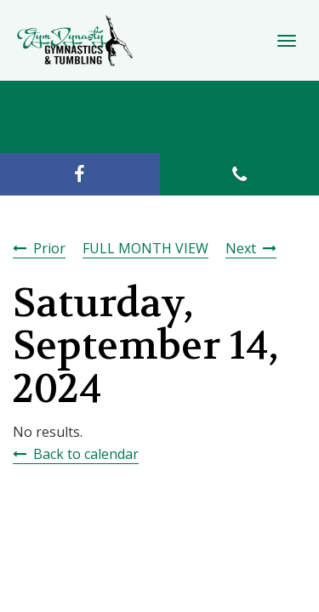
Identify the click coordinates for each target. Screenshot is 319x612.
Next (240, 248)
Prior (49, 248)
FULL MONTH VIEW (145, 248)
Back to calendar (86, 454)
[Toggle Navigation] (286, 40)
